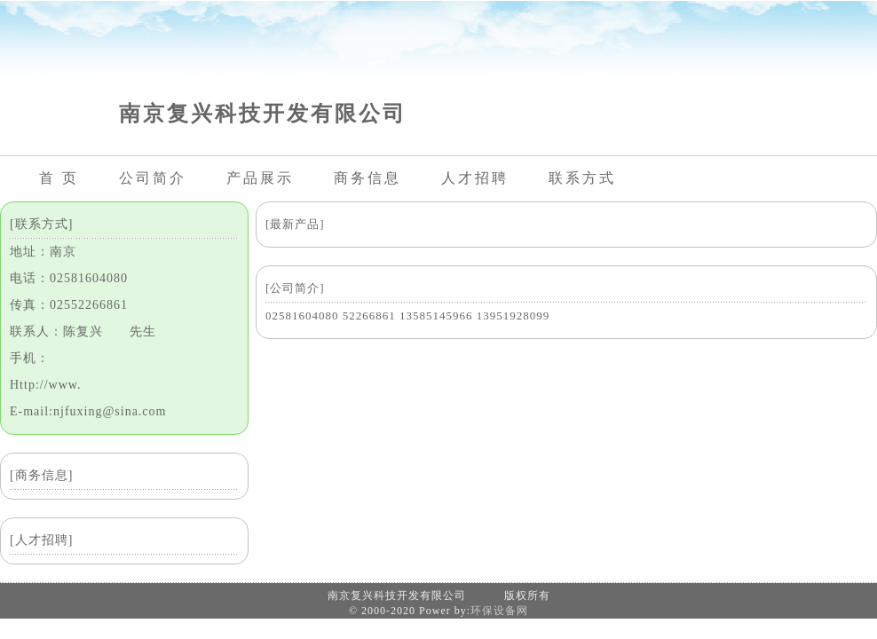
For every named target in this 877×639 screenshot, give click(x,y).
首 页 (59, 177)
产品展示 (260, 177)
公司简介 (152, 177)
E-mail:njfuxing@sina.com (88, 411)
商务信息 (367, 177)
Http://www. (45, 384)
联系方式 (582, 177)
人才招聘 (475, 177)
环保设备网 (499, 610)
